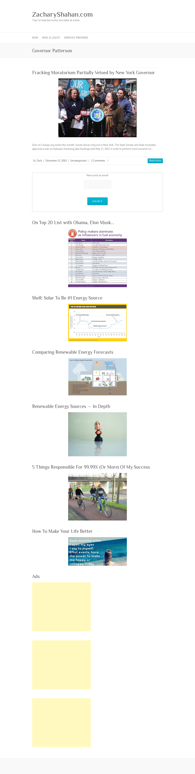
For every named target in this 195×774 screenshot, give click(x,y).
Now (35, 37)
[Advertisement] (61, 606)
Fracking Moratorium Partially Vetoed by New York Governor (93, 72)
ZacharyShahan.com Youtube (141, 14)
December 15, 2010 (56, 160)
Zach (39, 160)
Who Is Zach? (51, 37)
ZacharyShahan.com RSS (153, 14)
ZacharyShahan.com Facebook (118, 14)
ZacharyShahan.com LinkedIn (147, 14)
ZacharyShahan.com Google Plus (130, 14)
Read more (155, 160)
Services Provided (76, 37)
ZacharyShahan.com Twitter (124, 14)
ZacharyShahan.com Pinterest (135, 14)
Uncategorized (78, 160)
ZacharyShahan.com (62, 14)
